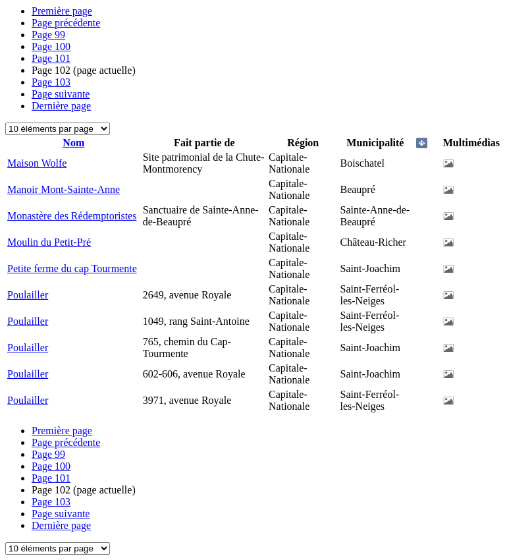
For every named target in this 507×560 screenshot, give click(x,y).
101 (51, 58)
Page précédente (66, 22)
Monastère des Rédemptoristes (71, 215)
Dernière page (61, 105)
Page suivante (61, 93)
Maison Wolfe (37, 163)
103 (51, 82)
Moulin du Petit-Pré (49, 242)
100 (51, 46)
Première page (62, 10)
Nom (73, 142)
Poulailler (27, 294)
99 (48, 34)
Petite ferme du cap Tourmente (72, 268)
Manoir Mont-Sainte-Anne (63, 189)
